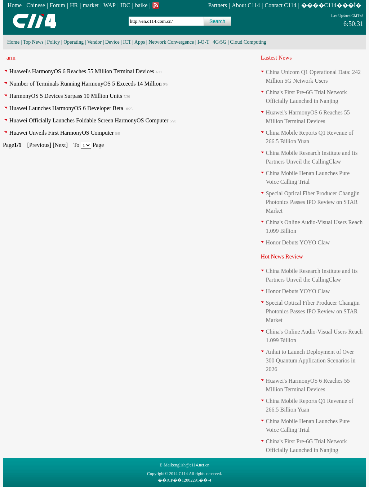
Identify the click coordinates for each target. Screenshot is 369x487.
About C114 (246, 5)
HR (74, 5)
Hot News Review (282, 256)
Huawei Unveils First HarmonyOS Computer (61, 133)
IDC (125, 5)
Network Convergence (171, 42)
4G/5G (219, 42)
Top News (33, 42)
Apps (139, 42)
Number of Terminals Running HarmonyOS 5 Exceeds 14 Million (85, 84)
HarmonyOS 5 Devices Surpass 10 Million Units (65, 96)
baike (141, 5)
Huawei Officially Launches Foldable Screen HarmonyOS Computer (88, 120)
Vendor (94, 42)
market (90, 5)
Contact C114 (281, 5)
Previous (39, 145)
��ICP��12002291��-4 (185, 480)
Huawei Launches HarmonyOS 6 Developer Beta (67, 108)
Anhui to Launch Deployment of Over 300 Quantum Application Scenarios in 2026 (311, 360)
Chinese (35, 5)
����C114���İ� (331, 5)
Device (112, 42)
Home (15, 5)
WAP (109, 5)
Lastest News (276, 58)
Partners (217, 5)
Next (60, 145)
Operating (73, 42)
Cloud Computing (248, 42)
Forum (57, 5)
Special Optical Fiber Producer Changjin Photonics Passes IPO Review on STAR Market (313, 202)
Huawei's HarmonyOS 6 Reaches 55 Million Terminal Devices (81, 71)
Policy (53, 42)
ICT (127, 42)
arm (10, 58)
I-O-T (203, 42)
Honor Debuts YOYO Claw (298, 242)
